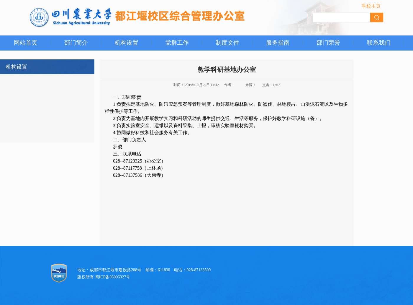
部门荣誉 (328, 42)
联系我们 (379, 42)
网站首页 (25, 42)
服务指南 (278, 42)
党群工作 (177, 42)
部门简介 (76, 42)
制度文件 (227, 42)
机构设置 (126, 42)
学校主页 (371, 6)
